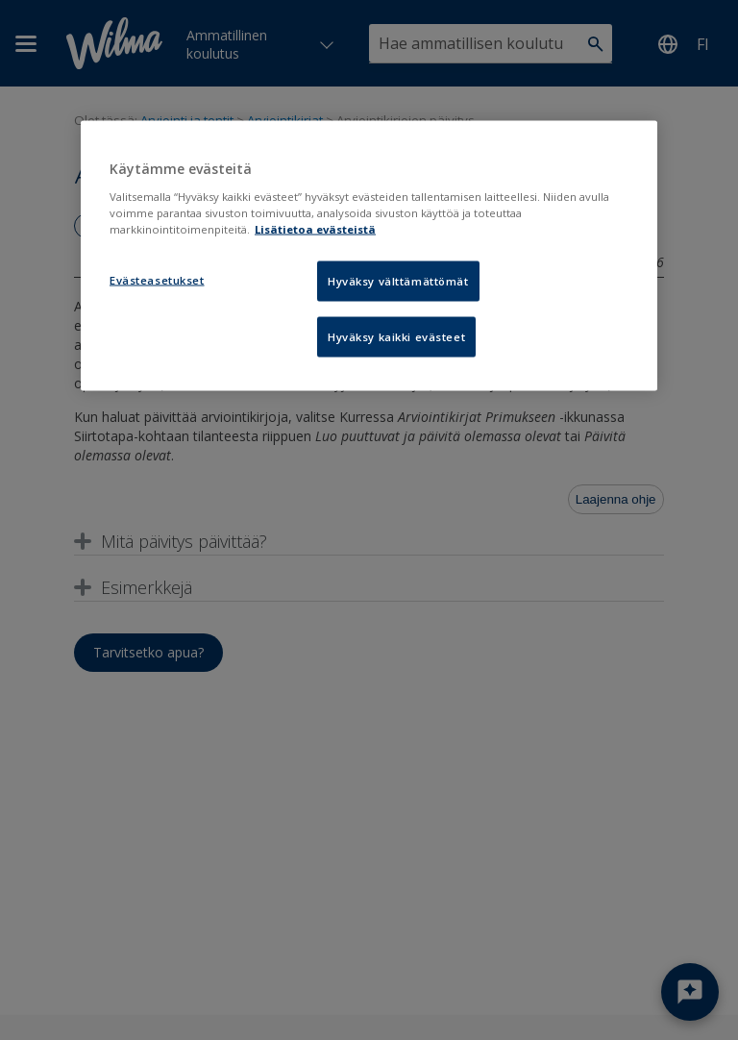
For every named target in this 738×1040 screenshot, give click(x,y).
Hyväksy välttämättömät (398, 281)
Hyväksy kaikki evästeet (396, 337)
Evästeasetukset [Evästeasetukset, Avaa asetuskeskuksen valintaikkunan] (157, 280)
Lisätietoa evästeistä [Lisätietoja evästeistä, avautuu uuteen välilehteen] (315, 229)
